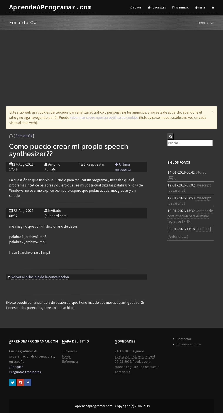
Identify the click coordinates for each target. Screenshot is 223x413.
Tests (200, 7)
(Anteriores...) (177, 236)
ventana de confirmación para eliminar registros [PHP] (190, 216)
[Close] (212, 111)
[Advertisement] (111, 62)
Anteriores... (123, 372)
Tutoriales (157, 7)
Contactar (183, 339)
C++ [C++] (203, 229)
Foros (136, 7)
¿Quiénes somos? (188, 344)
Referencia (180, 7)
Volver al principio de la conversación (40, 277)
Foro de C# (23, 135)
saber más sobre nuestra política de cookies (104, 117)
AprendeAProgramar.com (50, 7)
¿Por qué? (16, 367)
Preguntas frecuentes (25, 372)
